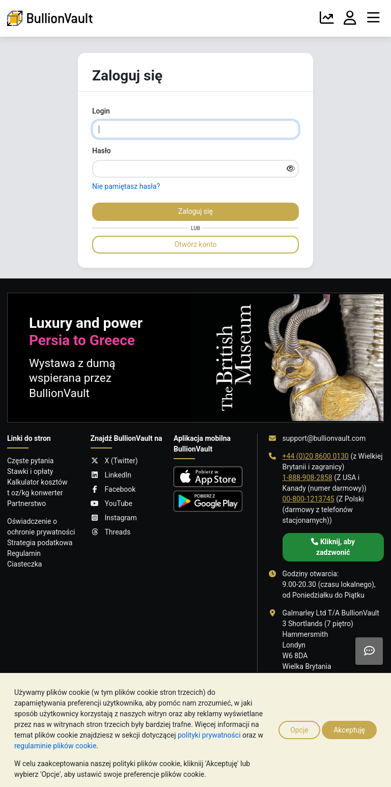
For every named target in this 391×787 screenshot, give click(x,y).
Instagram (114, 518)
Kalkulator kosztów (37, 482)
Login (101, 111)
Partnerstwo (26, 503)
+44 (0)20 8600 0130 (316, 456)
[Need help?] (369, 651)
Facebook (113, 489)
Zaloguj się (195, 211)
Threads (111, 532)
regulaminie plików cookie (55, 746)
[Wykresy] (327, 18)
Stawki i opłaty (30, 471)
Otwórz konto (195, 244)
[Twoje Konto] (350, 18)
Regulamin (24, 553)
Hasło (101, 151)
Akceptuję (349, 730)
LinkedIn (111, 475)
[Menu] (373, 18)
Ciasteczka (24, 564)
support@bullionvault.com (324, 438)
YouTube (111, 503)
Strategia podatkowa (40, 543)
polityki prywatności (209, 735)
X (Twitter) (114, 461)
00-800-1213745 (308, 499)
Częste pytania (30, 461)
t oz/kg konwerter (35, 493)
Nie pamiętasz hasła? (126, 186)
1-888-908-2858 (307, 477)
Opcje (299, 730)
